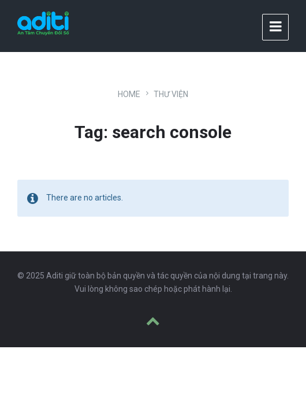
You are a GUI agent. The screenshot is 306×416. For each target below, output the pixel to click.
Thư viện (171, 94)
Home (129, 94)
